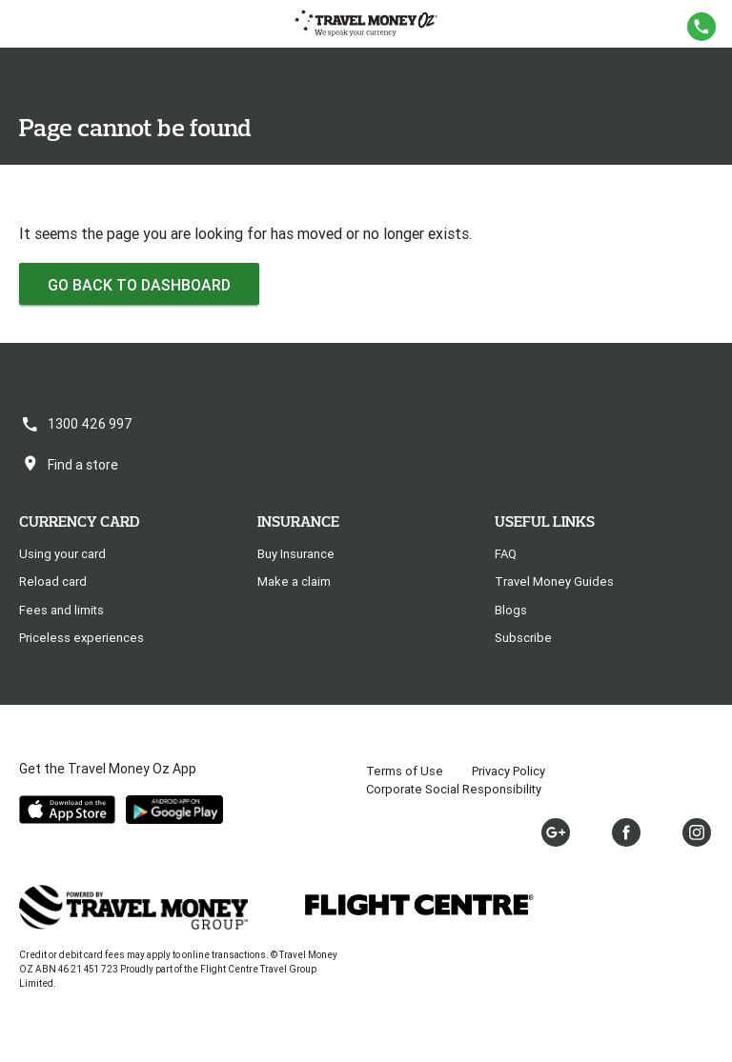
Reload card (53, 581)
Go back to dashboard (139, 284)
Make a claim (294, 581)
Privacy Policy (508, 771)
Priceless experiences (81, 638)
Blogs (511, 610)
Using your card (62, 554)
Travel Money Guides (554, 581)
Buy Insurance (296, 554)
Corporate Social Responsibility (453, 789)
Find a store (68, 464)
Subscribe (523, 638)
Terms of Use (404, 771)
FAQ (506, 554)
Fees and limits (61, 610)
